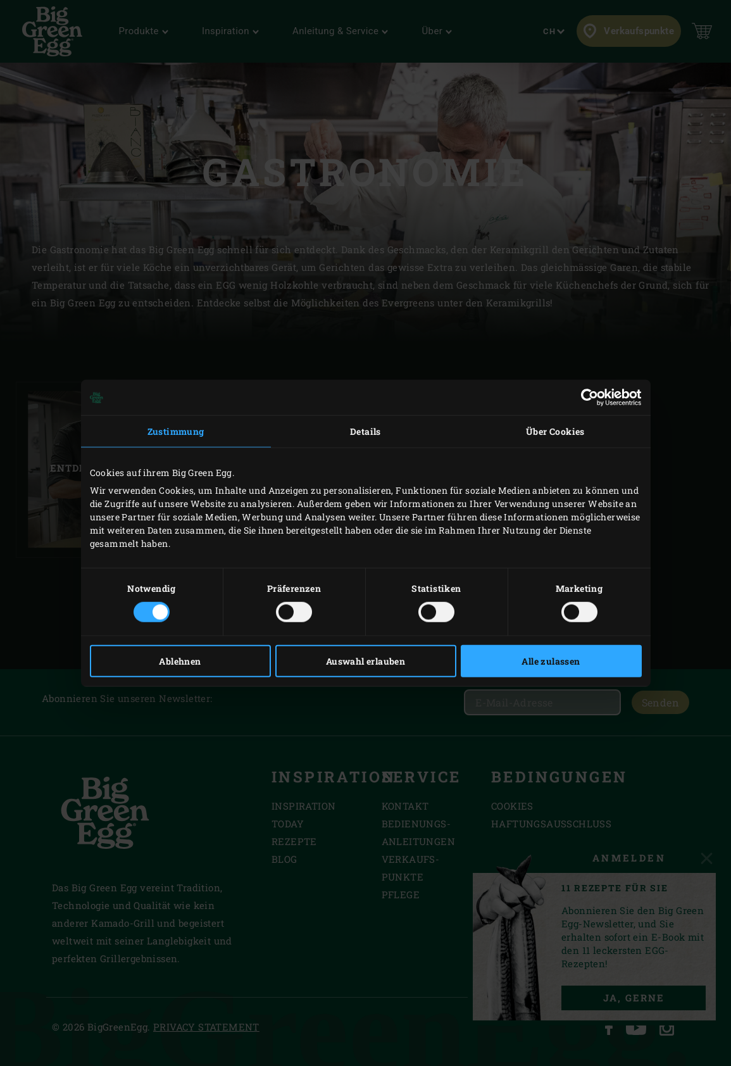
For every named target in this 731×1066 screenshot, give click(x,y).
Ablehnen (180, 661)
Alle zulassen (551, 661)
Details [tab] (365, 431)
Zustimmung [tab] (175, 431)
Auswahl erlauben (365, 661)
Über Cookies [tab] (555, 431)
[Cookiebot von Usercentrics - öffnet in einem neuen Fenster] (586, 397)
